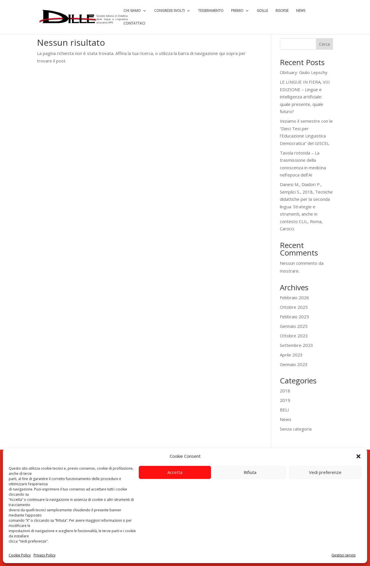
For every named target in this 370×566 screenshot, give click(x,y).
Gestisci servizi (344, 555)
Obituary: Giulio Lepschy (304, 72)
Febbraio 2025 (294, 316)
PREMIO (237, 11)
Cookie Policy (20, 555)
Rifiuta (250, 472)
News (285, 419)
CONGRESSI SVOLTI (169, 11)
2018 (285, 391)
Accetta (174, 472)
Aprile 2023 (291, 355)
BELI (284, 410)
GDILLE (262, 11)
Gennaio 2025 (294, 326)
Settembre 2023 (296, 345)
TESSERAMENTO (210, 11)
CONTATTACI (134, 23)
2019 (285, 400)
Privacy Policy (45, 555)
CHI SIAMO (132, 11)
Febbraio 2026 (294, 297)
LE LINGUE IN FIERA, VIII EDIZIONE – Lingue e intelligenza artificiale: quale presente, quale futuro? (305, 96)
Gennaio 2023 (294, 364)
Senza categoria (296, 429)
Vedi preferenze (325, 472)
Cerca (324, 44)
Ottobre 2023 (294, 336)
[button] (358, 456)
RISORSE (281, 11)
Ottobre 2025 (294, 307)
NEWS (300, 11)
